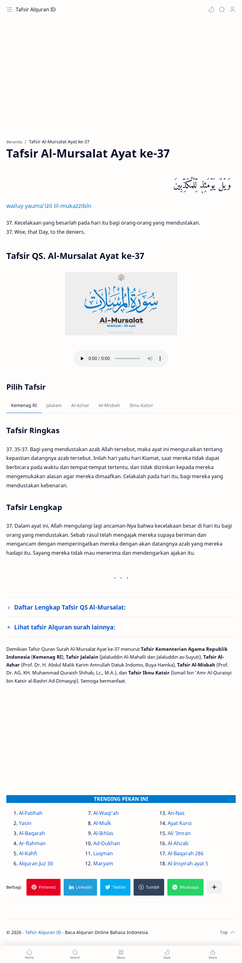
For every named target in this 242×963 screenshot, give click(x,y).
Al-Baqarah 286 (186, 853)
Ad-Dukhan (106, 843)
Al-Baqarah (32, 833)
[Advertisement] (121, 82)
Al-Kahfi (28, 853)
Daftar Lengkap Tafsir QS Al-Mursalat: (70, 607)
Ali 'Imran (179, 833)
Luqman (103, 853)
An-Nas (176, 813)
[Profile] (232, 9)
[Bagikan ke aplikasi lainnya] (214, 887)
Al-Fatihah (31, 813)
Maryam (103, 863)
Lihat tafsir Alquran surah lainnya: (64, 627)
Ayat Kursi (180, 823)
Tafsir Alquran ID (36, 9)
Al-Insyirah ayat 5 (188, 863)
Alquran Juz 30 (36, 863)
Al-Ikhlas (103, 833)
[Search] (222, 9)
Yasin (25, 823)
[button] (211, 9)
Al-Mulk (102, 823)
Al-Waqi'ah (106, 813)
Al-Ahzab (178, 843)
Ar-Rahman (32, 843)
